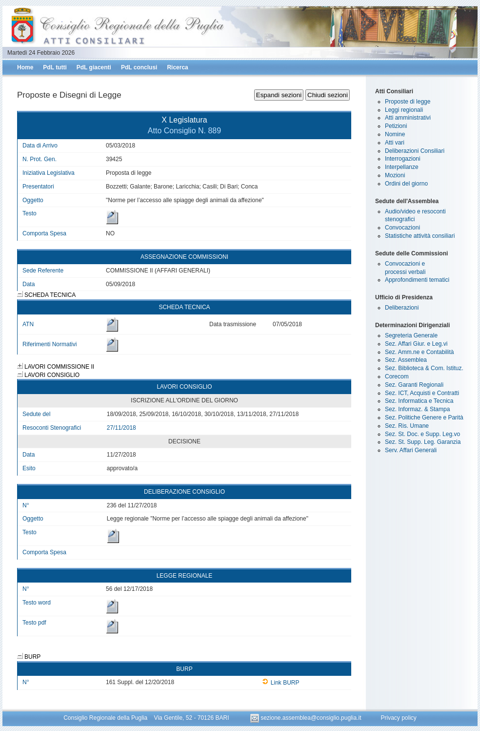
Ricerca (177, 67)
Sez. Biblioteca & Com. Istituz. (424, 368)
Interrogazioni (402, 158)
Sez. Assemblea (406, 359)
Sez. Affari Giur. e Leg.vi (416, 343)
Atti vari (394, 142)
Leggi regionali (404, 109)
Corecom (397, 376)
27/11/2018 (121, 427)
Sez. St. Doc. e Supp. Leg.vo (422, 434)
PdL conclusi (139, 67)
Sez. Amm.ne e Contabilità (419, 352)
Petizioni (396, 126)
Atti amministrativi (408, 117)
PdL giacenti (94, 67)
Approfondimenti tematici (417, 279)
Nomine (395, 134)
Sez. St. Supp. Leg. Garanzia (422, 442)
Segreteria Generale (411, 335)
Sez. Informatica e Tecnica (419, 400)
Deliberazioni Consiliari (414, 150)
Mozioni (395, 175)
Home (25, 67)
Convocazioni (402, 227)
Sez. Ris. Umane (407, 425)
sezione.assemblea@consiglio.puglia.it (306, 717)
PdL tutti (54, 67)
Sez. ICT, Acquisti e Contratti (422, 393)
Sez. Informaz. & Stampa (417, 409)
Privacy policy (398, 717)
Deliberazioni (402, 307)
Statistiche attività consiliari (420, 235)
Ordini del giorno (406, 183)
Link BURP (280, 682)
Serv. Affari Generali (411, 450)
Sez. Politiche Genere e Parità (424, 417)
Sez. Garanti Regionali (414, 384)
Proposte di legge (407, 101)
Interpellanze (402, 167)
